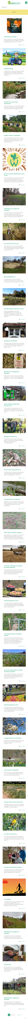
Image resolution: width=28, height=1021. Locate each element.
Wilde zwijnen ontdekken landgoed (13, 532)
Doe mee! (4, 7)
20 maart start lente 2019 (10, 834)
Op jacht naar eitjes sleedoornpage (12, 867)
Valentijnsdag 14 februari (10, 36)
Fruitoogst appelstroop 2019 (11, 705)
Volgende (19, 1014)
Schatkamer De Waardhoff (10, 341)
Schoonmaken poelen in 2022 (11, 243)
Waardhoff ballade (8, 68)
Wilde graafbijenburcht (9, 277)
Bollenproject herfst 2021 (10, 436)
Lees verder (22, 44)
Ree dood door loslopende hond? (12, 469)
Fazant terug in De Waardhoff (11, 770)
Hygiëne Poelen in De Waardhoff (12, 135)
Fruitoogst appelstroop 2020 (11, 600)
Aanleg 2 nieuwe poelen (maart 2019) (13, 802)
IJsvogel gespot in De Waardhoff (12, 499)
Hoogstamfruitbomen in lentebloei (12, 738)
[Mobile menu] (26, 3)
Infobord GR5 (7, 964)
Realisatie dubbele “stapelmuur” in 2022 (14, 308)
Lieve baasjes (7, 899)
